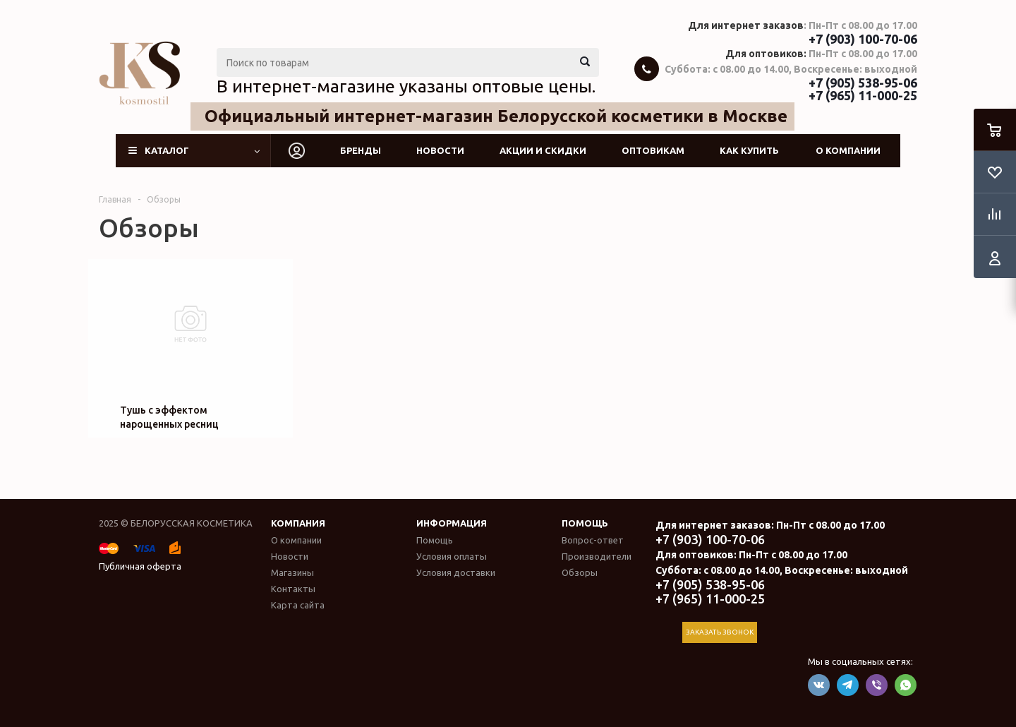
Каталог (167, 150)
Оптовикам (653, 150)
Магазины (292, 572)
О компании (848, 150)
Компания (298, 523)
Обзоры (580, 572)
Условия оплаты (451, 556)
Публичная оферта (140, 566)
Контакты (293, 589)
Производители (596, 556)
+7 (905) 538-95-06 (863, 82)
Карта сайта (298, 605)
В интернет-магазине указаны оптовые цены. (406, 86)
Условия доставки (455, 572)
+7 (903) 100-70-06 (863, 38)
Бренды (360, 150)
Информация (451, 523)
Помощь (585, 523)
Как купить (749, 150)
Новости (440, 150)
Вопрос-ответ (593, 540)
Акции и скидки (543, 150)
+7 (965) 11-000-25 (863, 95)
